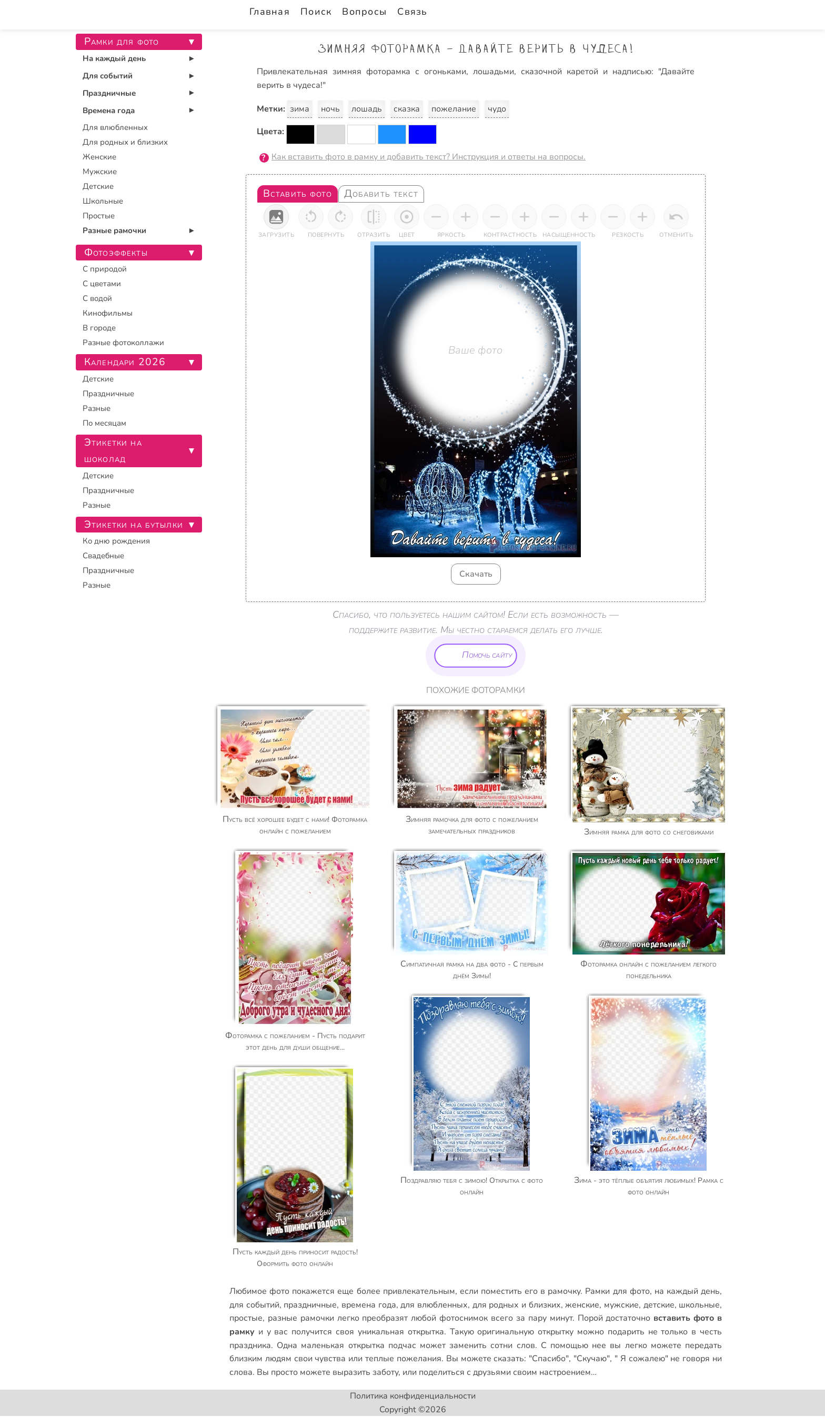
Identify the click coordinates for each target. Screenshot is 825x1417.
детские (659, 1305)
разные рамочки (301, 1318)
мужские (621, 1305)
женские (582, 1305)
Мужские (100, 171)
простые (246, 1318)
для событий (254, 1305)
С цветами (102, 283)
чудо (497, 109)
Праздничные (109, 93)
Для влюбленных (115, 127)
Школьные (103, 201)
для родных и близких (516, 1305)
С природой (105, 269)
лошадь (366, 109)
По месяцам (104, 423)
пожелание (453, 109)
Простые (99, 215)
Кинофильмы (108, 313)
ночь (330, 109)
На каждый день (114, 58)
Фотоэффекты (116, 252)
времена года (368, 1305)
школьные (699, 1305)
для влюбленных (434, 1305)
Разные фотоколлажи (123, 342)
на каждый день (687, 1291)
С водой (97, 298)
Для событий (108, 76)
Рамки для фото (617, 1291)
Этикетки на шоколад (113, 451)
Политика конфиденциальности (413, 1396)
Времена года (109, 110)
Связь (412, 11)
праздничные (310, 1305)
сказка (407, 109)
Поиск (315, 11)
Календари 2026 (125, 362)
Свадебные (103, 555)
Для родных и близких (125, 142)
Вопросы (364, 11)
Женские (99, 157)
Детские (98, 186)
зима (299, 109)
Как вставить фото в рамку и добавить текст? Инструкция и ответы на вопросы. (428, 157)
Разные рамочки (114, 230)
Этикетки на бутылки (133, 524)
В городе (99, 328)
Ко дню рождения (116, 541)
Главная (269, 11)
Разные (96, 408)
